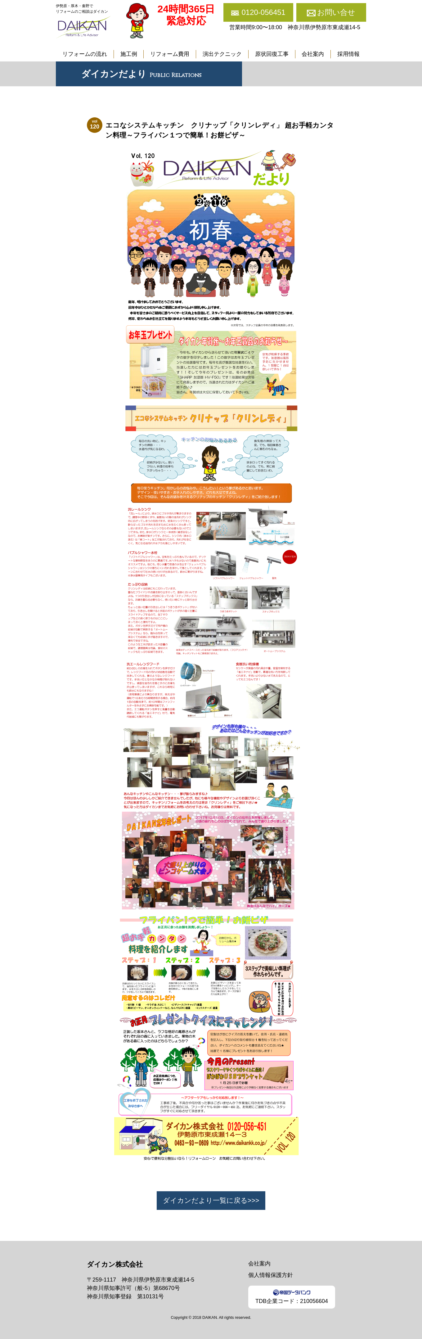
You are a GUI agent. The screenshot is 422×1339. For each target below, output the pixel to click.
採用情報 (348, 54)
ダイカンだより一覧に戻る (205, 1200)
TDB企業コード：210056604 (291, 1296)
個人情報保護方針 (270, 1275)
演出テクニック (222, 54)
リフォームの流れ (84, 54)
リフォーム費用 (169, 54)
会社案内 (313, 54)
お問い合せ (336, 12)
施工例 (128, 54)
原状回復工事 (272, 54)
